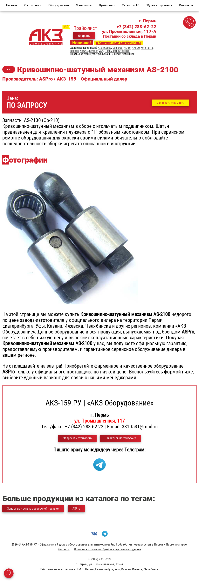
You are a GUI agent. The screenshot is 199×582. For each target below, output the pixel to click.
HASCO (136, 47)
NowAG (84, 50)
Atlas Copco (104, 47)
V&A (101, 50)
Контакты (63, 549)
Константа (147, 47)
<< (8, 69)
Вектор (74, 50)
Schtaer (93, 50)
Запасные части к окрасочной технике (33, 508)
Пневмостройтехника (117, 50)
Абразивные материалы (118, 43)
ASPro (127, 47)
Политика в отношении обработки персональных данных (107, 549)
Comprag (118, 47)
